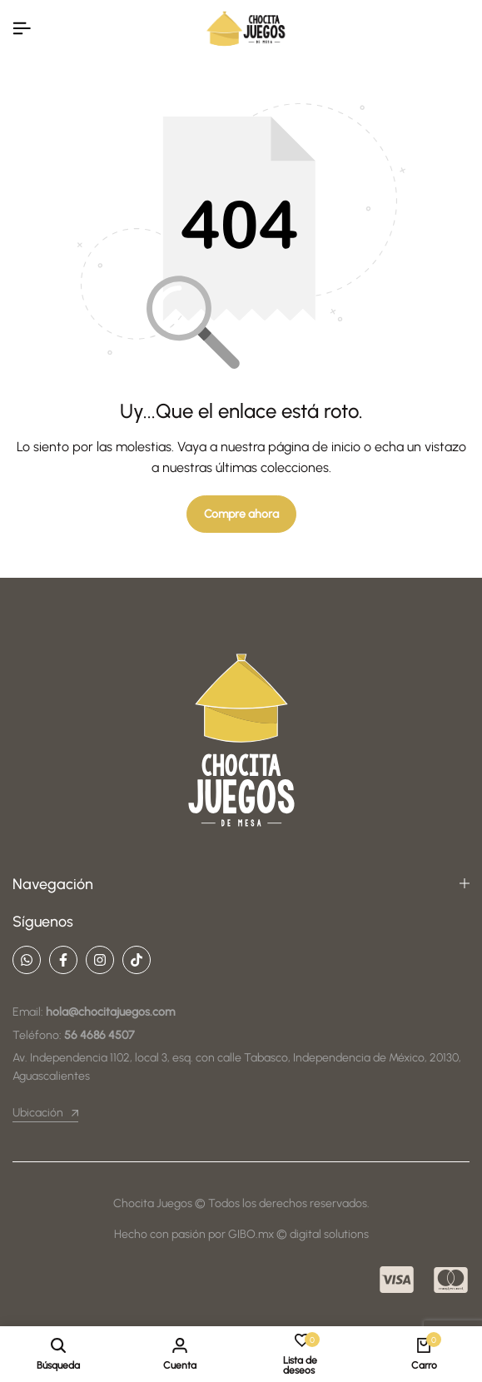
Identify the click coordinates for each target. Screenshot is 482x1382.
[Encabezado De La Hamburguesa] (21, 28)
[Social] (26, 960)
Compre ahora (241, 514)
